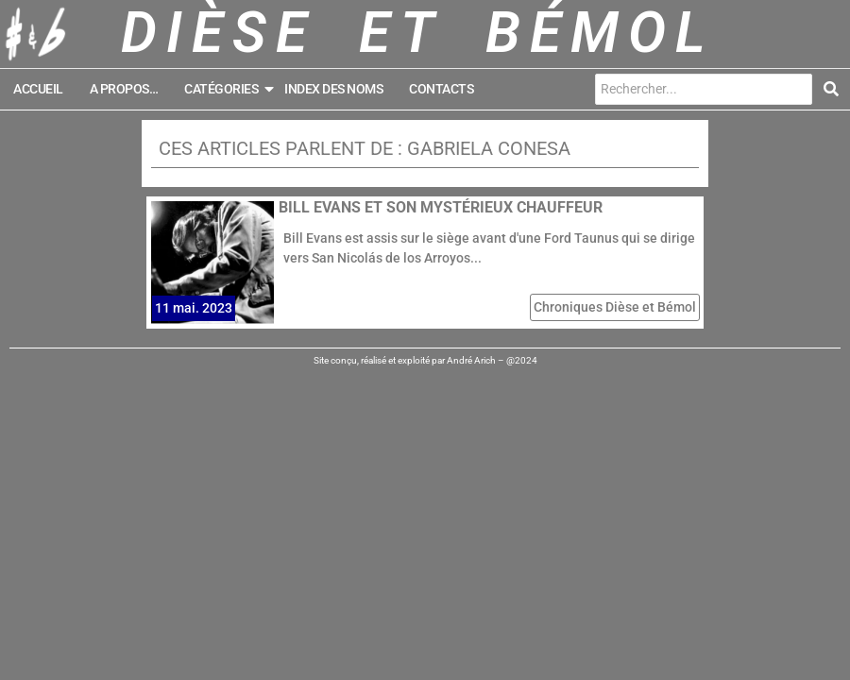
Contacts (441, 88)
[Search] (703, 89)
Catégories (227, 88)
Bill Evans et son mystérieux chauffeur (441, 207)
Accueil (38, 88)
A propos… (124, 88)
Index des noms (333, 88)
